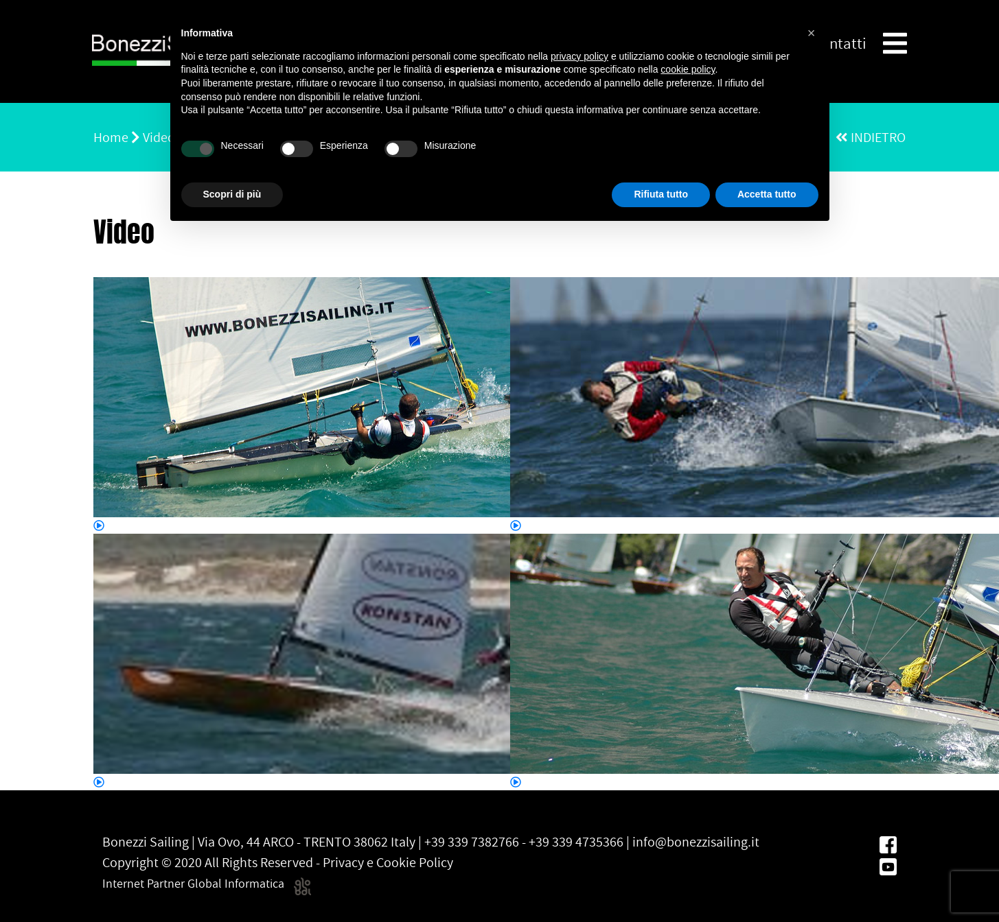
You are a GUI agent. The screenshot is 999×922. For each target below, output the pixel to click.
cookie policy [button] (688, 69)
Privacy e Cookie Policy (388, 862)
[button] (812, 33)
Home (110, 137)
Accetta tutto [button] (766, 194)
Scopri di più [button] (232, 194)
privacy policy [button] (579, 56)
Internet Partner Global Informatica (206, 883)
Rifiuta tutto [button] (661, 194)
